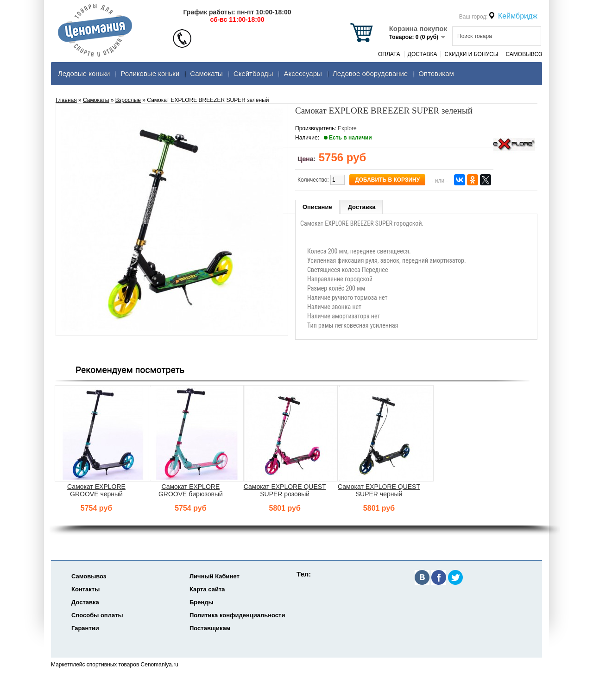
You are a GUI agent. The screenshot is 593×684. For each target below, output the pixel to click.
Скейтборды (253, 73)
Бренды (201, 602)
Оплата (389, 54)
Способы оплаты (97, 615)
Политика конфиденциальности (237, 615)
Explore (347, 128)
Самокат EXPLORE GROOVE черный (96, 490)
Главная (66, 100)
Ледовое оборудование (370, 73)
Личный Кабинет (214, 576)
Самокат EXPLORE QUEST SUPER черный (379, 490)
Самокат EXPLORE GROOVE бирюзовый (190, 490)
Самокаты (206, 73)
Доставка (422, 54)
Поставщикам (209, 628)
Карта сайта (207, 589)
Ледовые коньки (84, 73)
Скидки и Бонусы (471, 54)
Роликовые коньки (149, 73)
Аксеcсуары (303, 73)
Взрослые (128, 100)
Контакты (85, 589)
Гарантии (85, 628)
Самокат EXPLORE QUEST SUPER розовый (285, 490)
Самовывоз (523, 54)
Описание (317, 206)
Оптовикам (436, 73)
